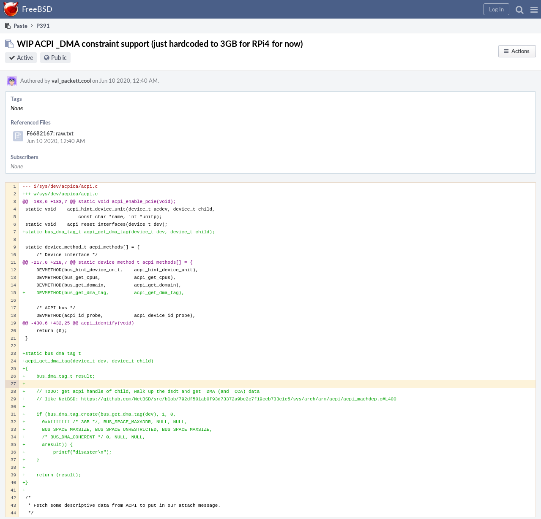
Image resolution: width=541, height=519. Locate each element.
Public (59, 58)
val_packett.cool (71, 80)
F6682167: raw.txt (50, 133)
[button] (534, 9)
